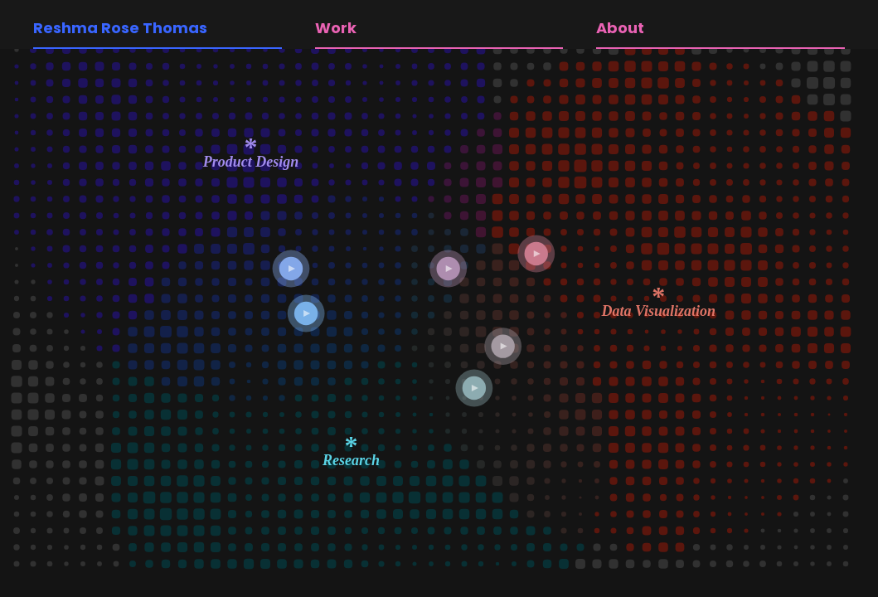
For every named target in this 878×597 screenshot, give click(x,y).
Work (336, 27)
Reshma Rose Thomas (120, 27)
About (620, 27)
